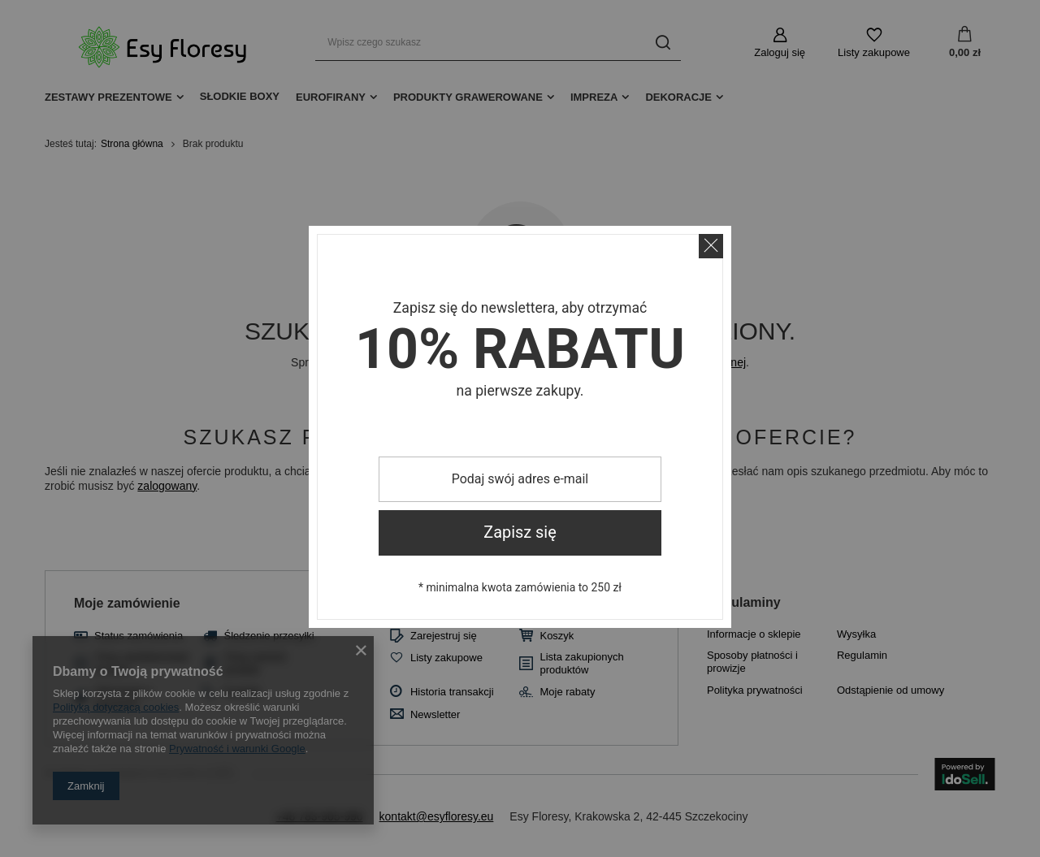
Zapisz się (520, 532)
